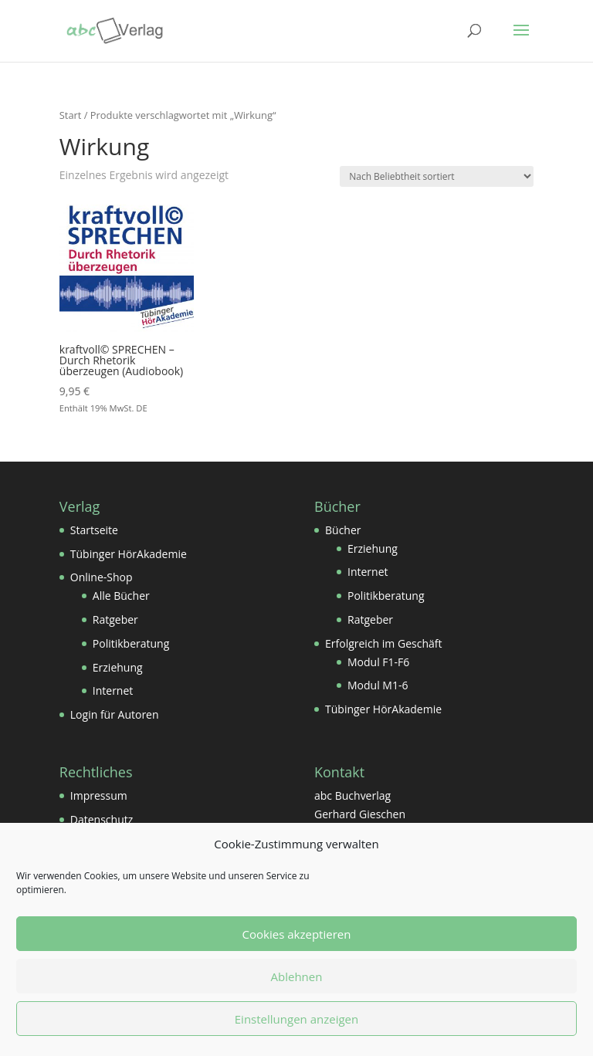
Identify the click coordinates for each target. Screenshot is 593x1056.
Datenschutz (101, 819)
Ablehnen (297, 976)
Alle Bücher (121, 595)
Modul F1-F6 (378, 662)
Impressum (98, 795)
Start (70, 115)
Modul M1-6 (377, 685)
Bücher (343, 530)
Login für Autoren (114, 714)
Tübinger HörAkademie (128, 554)
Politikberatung (131, 643)
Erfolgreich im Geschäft (383, 643)
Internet (113, 690)
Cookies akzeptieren (296, 934)
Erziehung (118, 667)
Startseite (94, 530)
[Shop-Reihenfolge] (437, 176)
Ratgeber (115, 619)
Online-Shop (101, 577)
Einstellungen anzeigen (296, 1019)
